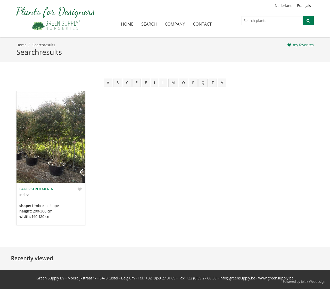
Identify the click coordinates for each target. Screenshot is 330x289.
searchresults (43, 44)
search (149, 24)
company (175, 24)
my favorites (303, 44)
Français (304, 5)
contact (202, 24)
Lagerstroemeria (36, 188)
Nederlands (284, 5)
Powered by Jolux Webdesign (304, 281)
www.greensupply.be (276, 278)
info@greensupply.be (237, 278)
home (127, 24)
